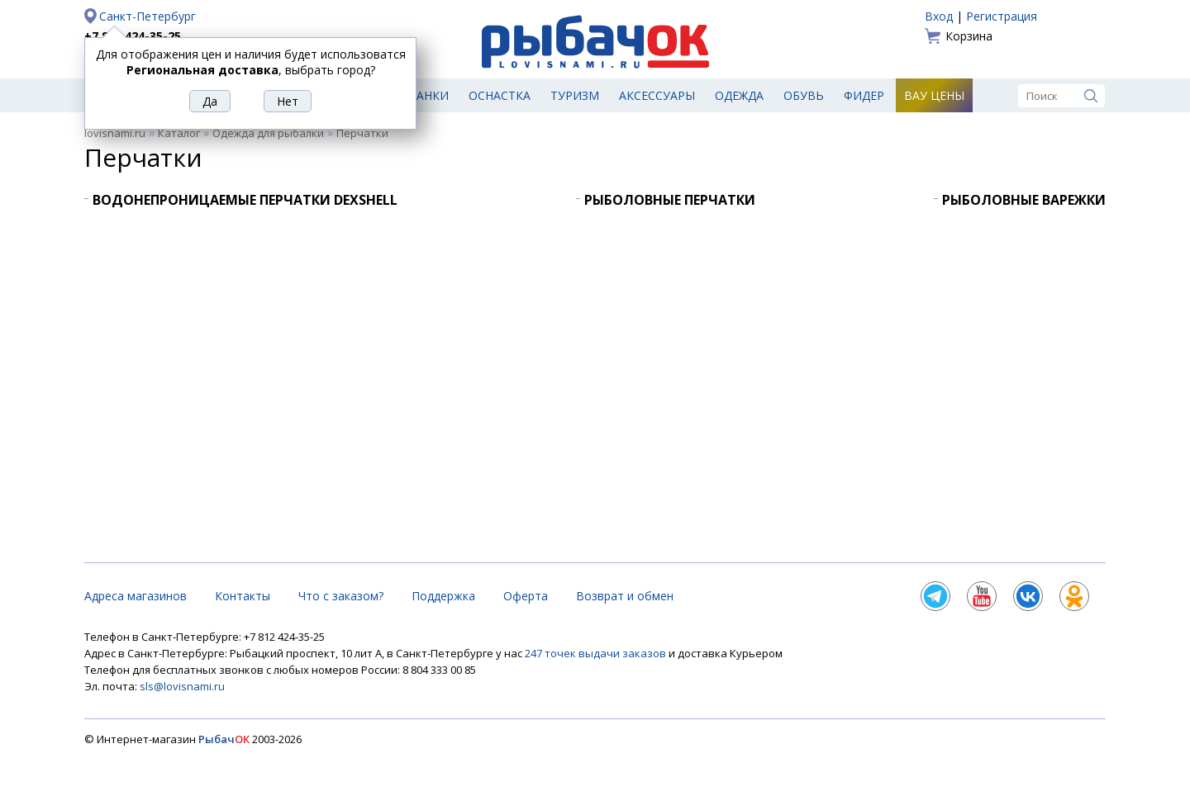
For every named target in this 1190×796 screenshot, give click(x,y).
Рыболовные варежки (1024, 200)
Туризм (574, 95)
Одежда (739, 95)
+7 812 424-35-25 (132, 36)
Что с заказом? (340, 596)
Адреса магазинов (135, 596)
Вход (939, 16)
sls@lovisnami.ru (182, 686)
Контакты (242, 596)
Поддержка (443, 596)
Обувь (803, 95)
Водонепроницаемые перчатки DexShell (245, 200)
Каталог (179, 133)
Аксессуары (657, 95)
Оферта (525, 596)
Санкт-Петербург (147, 16)
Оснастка (500, 95)
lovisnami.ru (114, 133)
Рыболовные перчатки (669, 200)
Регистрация (1001, 16)
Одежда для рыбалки (268, 133)
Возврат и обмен (625, 596)
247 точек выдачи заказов (597, 653)
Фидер (864, 95)
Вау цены (934, 95)
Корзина (968, 36)
